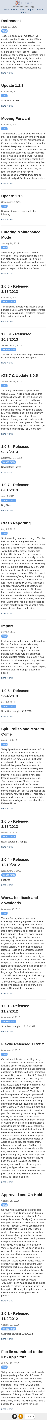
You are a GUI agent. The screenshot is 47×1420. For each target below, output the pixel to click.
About (23, 12)
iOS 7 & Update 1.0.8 (19, 375)
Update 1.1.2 (12, 196)
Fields (40, 9)
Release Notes (18, 9)
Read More (7, 73)
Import (7, 626)
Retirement (11, 21)
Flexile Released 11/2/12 (22, 1044)
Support (31, 9)
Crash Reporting (16, 523)
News (6, 9)
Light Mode (30, 1416)
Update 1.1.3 (12, 85)
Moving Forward (15, 118)
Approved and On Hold (21, 1195)
